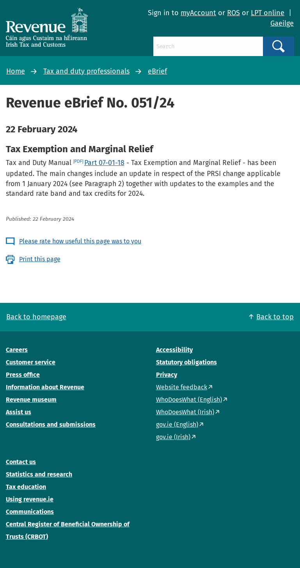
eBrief (157, 71)
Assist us (18, 412)
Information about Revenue (45, 387)
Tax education (26, 487)
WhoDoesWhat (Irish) (185, 412)
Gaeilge (282, 23)
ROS (233, 13)
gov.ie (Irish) (173, 437)
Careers (17, 349)
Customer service (30, 362)
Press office (23, 374)
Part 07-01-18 (104, 162)
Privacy (166, 374)
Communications (30, 511)
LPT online (267, 13)
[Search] (208, 46)
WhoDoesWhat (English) (189, 399)
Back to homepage (36, 317)
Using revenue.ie (29, 499)
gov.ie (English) (177, 424)
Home (15, 71)
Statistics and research (39, 474)
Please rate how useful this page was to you (80, 241)
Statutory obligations (186, 362)
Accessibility (174, 349)
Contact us (21, 462)
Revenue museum (31, 399)
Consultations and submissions (51, 424)
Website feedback (181, 387)
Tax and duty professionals (86, 71)
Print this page (39, 259)
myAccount (198, 13)
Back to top (275, 317)
